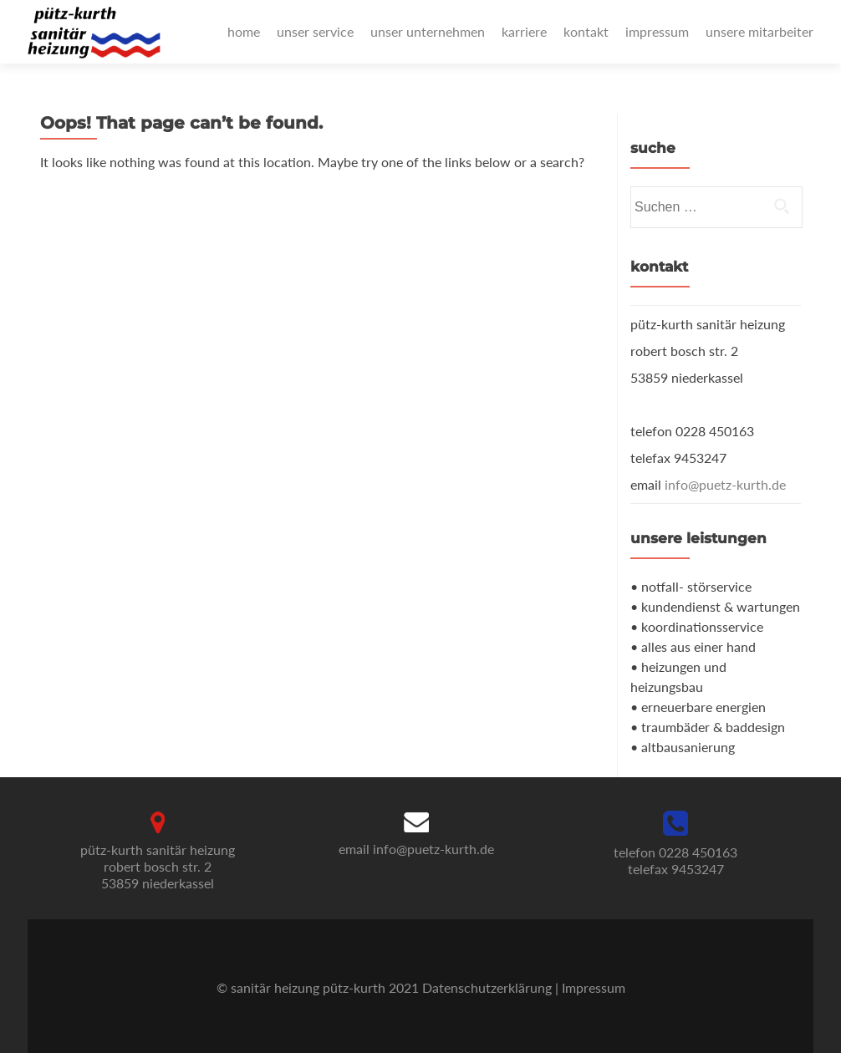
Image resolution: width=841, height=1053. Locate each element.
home (243, 31)
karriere (524, 31)
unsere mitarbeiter (759, 31)
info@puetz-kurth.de (725, 484)
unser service (315, 31)
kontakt (586, 31)
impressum (657, 31)
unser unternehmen (427, 31)
